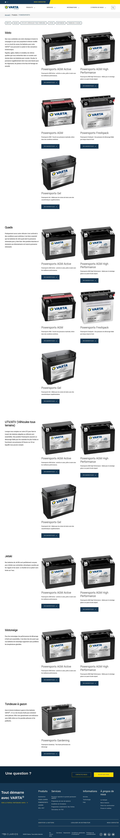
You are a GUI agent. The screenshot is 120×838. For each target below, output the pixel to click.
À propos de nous (97, 7)
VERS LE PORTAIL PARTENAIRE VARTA (13, 803)
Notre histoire (105, 803)
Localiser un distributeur (80, 823)
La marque (104, 800)
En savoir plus (51, 834)
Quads (16, 23)
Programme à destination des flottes (62, 807)
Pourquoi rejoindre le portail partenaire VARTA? (63, 797)
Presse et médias (106, 808)
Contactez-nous (81, 775)
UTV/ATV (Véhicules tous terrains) (33, 23)
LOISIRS (40, 805)
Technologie (87, 800)
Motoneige (60, 23)
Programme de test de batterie (61, 801)
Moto (8, 23)
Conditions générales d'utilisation (78, 833)
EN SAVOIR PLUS (50, 82)
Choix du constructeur (107, 805)
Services (50, 7)
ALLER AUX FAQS (103, 775)
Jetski (51, 23)
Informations (72, 7)
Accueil (7, 15)
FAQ (84, 802)
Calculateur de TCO (57, 810)
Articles (85, 797)
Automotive (41, 797)
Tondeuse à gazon (74, 23)
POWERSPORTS (24, 15)
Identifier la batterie (46, 823)
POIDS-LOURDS (43, 800)
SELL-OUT (41, 808)
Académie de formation (58, 804)
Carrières (59, 833)
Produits (29, 7)
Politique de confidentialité (91, 833)
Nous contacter (40, 2)
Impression (66, 833)
